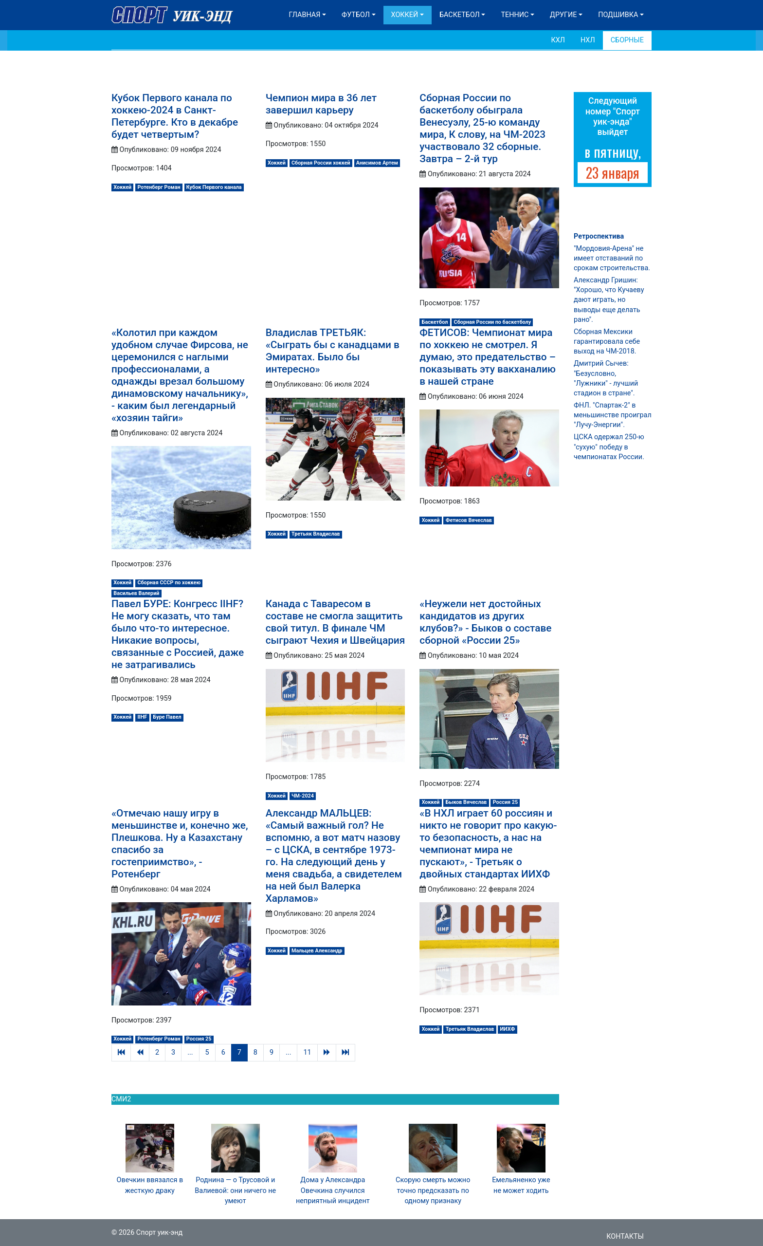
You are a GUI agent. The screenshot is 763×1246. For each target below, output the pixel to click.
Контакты (625, 1236)
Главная (305, 15)
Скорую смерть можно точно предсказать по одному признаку (433, 1190)
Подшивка (618, 15)
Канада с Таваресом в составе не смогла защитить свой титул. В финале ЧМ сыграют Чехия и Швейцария (335, 622)
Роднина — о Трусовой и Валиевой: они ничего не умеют (235, 1190)
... (190, 1052)
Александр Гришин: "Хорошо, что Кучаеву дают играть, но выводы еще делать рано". (609, 300)
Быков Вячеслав (466, 802)
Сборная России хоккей (320, 163)
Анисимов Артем (377, 163)
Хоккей (404, 15)
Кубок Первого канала (214, 187)
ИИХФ (507, 1029)
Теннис (514, 15)
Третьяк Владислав (315, 534)
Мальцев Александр (316, 951)
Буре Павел (167, 717)
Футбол (356, 15)
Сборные (627, 40)
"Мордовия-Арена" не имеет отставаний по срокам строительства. (612, 258)
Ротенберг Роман (158, 187)
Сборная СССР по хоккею (168, 582)
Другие (563, 15)
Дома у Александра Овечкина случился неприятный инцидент (333, 1190)
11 (307, 1052)
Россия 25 (505, 802)
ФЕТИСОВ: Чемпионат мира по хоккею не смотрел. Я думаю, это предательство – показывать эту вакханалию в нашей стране (487, 357)
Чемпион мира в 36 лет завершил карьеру (321, 104)
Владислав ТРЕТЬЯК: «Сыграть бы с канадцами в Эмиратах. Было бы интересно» (333, 351)
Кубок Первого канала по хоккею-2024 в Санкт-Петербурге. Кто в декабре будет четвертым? (174, 116)
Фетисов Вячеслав (469, 520)
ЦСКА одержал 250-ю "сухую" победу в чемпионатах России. (609, 447)
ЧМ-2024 (302, 796)
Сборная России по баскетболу (492, 322)
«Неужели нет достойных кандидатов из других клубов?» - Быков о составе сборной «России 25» (485, 622)
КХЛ (558, 40)
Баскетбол (459, 15)
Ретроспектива (599, 236)
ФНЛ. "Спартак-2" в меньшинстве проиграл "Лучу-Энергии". (613, 415)
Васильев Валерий (136, 593)
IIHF (142, 717)
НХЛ (588, 40)
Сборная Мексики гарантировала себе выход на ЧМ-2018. (607, 341)
